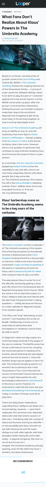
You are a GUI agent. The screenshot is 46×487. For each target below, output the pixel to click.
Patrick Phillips (11, 38)
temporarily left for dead (28, 271)
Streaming (7, 12)
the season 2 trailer (17, 141)
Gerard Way (29, 79)
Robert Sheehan (21, 166)
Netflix (17, 12)
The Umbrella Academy (26, 127)
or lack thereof (34, 380)
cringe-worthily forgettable (27, 264)
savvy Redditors (24, 182)
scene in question (15, 244)
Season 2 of (8, 127)
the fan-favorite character (30, 163)
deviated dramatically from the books (21, 390)
